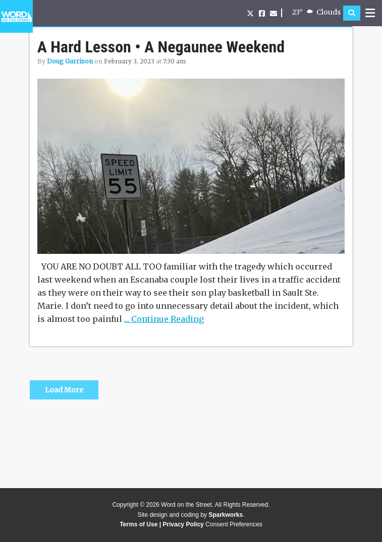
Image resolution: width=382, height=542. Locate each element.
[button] (351, 13)
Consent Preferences (233, 524)
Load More (64, 389)
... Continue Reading (164, 319)
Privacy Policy (182, 524)
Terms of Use (138, 524)
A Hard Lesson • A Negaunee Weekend (161, 46)
